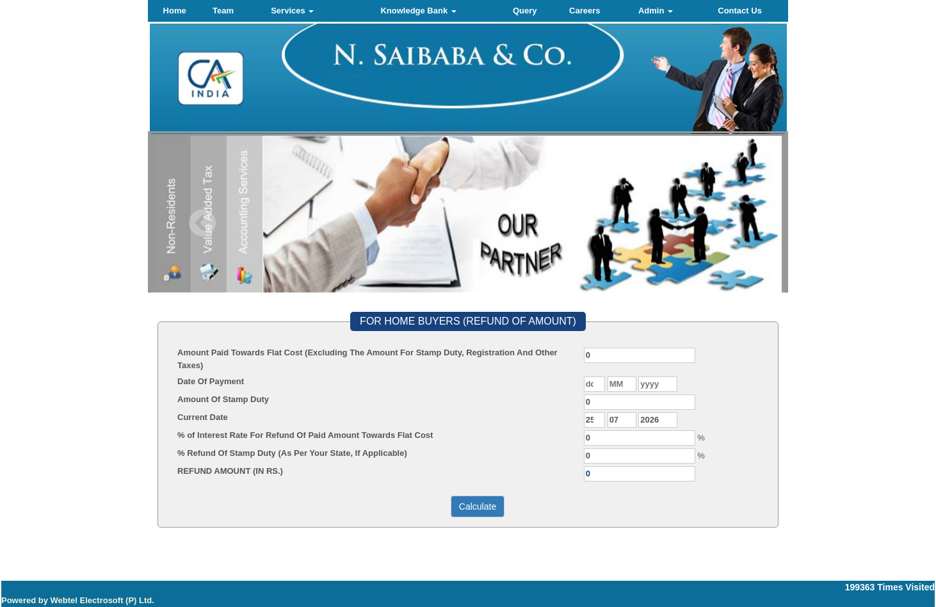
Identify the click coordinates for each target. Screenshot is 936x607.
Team (223, 10)
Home (174, 10)
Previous (202, 223)
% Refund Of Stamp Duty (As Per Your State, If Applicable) (292, 453)
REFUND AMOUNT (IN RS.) (230, 471)
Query (525, 10)
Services (292, 10)
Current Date (202, 417)
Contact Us (740, 10)
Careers (584, 10)
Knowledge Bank (418, 10)
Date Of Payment (210, 381)
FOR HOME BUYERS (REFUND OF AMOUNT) (468, 321)
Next (727, 223)
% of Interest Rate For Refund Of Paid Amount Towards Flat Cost (305, 435)
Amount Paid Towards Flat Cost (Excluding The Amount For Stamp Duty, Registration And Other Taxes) (367, 359)
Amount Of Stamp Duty (223, 399)
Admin (655, 10)
